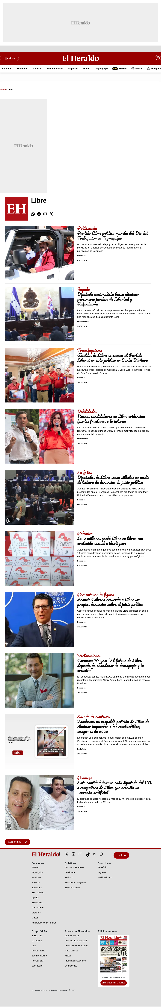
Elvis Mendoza (83, 322)
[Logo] (80, 58)
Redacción (81, 256)
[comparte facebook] (39, 214)
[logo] (38, 854)
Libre (10, 90)
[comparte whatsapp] (33, 214)
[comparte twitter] (51, 214)
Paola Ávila (81, 749)
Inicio (3, 90)
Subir (121, 855)
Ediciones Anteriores (113, 983)
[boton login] (158, 58)
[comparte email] (45, 214)
